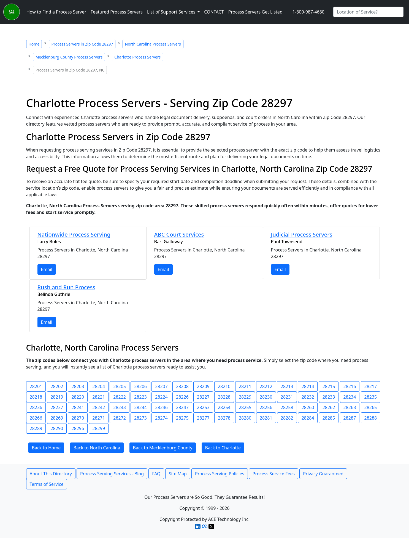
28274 (161, 418)
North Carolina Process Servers (153, 44)
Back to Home (46, 448)
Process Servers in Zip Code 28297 (82, 44)
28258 (287, 407)
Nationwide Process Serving (74, 234)
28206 (140, 386)
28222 (119, 397)
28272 (119, 418)
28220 (77, 397)
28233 (329, 397)
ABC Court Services (179, 234)
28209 (203, 386)
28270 (77, 418)
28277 (203, 418)
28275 (182, 418)
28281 (266, 418)
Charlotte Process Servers (137, 57)
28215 (329, 386)
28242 (98, 407)
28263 (349, 407)
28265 (370, 407)
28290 (56, 428)
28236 (36, 407)
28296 (77, 428)
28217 (370, 386)
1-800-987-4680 (308, 12)
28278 (224, 418)
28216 (349, 386)
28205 (119, 386)
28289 (36, 428)
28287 (349, 418)
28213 (287, 386)
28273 (140, 418)
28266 (36, 418)
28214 (308, 386)
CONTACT (214, 12)
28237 (56, 407)
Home (34, 44)
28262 (329, 407)
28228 (224, 397)
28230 (266, 397)
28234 (349, 397)
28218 (36, 397)
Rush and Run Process (66, 287)
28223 (140, 397)
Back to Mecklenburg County (163, 448)
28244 (140, 407)
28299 (98, 428)
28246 (161, 407)
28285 (329, 418)
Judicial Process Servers (301, 234)
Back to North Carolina (97, 448)
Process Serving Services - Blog (112, 474)
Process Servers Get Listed (255, 12)
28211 (245, 386)
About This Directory (51, 474)
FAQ (156, 474)
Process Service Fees (274, 474)
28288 (370, 418)
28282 (287, 418)
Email (46, 269)
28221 (98, 397)
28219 (56, 397)
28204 (98, 386)
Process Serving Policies (219, 474)
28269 (56, 418)
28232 (308, 397)
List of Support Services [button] (171, 12)
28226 (182, 397)
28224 (161, 397)
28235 (370, 397)
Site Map (178, 474)
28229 (245, 397)
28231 (287, 397)
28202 (56, 386)
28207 (161, 386)
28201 (36, 386)
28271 (98, 418)
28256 (266, 407)
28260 (308, 407)
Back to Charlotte (223, 448)
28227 (203, 397)
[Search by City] (368, 12)
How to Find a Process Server (56, 12)
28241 (77, 407)
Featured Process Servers (117, 12)
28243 (119, 407)
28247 (182, 407)
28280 (245, 418)
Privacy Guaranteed (323, 474)
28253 (203, 407)
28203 (77, 386)
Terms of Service (47, 484)
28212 (266, 386)
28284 (308, 418)
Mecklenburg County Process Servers (69, 57)
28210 (224, 386)
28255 (245, 407)
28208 (182, 386)
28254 (224, 407)
